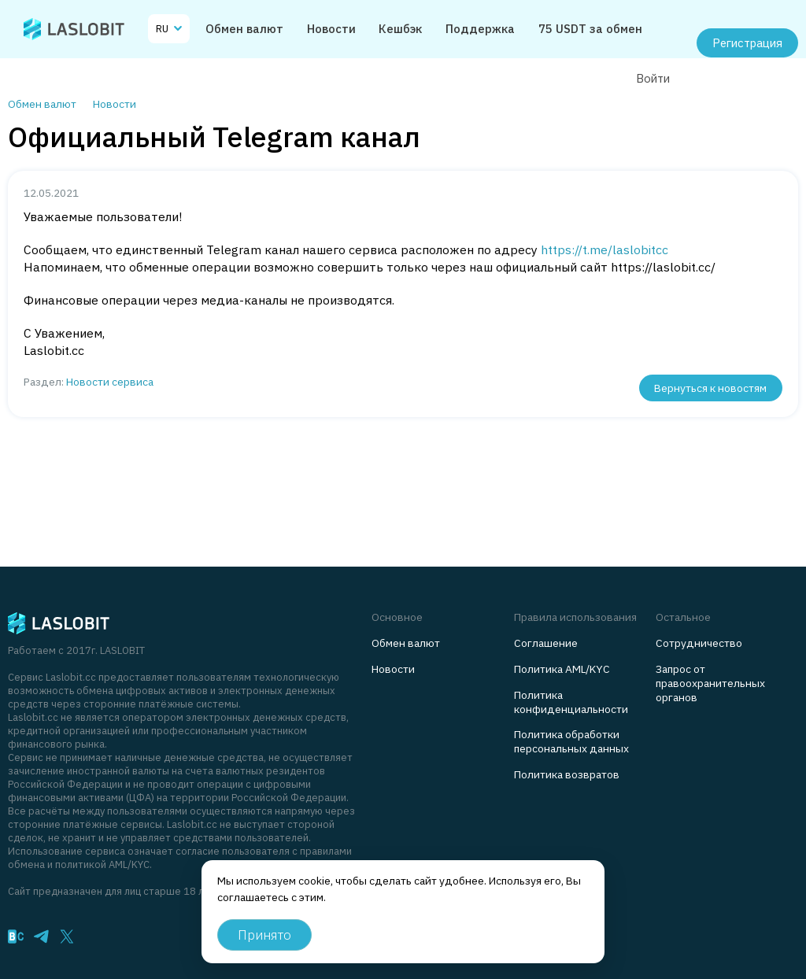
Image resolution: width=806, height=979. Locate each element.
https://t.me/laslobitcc (604, 249)
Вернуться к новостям (710, 388)
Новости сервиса (109, 382)
